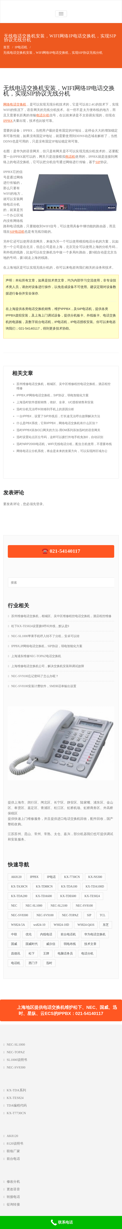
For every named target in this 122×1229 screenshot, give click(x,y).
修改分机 (13, 1181)
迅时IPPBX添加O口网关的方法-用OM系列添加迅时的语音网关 (58, 430)
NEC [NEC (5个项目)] (14, 905)
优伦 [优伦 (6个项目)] (29, 934)
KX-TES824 (15, 1098)
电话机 (70, 156)
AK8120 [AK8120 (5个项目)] (16, 877)
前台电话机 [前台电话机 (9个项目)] (68, 934)
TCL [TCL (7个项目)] (102, 915)
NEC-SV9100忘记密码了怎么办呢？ (35, 676)
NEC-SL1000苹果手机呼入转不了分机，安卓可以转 (45, 636)
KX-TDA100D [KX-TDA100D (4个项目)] (95, 886)
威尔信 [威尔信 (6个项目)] (50, 944)
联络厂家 (13, 1151)
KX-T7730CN (16, 1113)
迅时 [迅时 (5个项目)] (49, 963)
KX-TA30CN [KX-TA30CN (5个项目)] (19, 886)
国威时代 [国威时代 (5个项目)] (32, 944)
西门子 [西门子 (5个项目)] (33, 963)
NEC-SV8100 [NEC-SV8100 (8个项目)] (84, 905)
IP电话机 (21, 47)
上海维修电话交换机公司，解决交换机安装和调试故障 (47, 666)
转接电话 (13, 1197)
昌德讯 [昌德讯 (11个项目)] (15, 953)
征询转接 (13, 1204)
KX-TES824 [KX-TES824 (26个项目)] (92, 896)
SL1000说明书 (17, 1060)
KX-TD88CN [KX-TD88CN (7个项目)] (44, 886)
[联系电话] (61, 1222)
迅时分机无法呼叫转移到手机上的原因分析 (45, 409)
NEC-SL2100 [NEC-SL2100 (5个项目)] (59, 905)
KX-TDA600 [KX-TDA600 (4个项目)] (44, 896)
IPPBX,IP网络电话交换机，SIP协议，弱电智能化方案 (52, 395)
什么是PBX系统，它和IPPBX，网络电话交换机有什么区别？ (57, 423)
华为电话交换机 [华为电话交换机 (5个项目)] (95, 934)
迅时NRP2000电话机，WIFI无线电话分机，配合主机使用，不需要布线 (64, 444)
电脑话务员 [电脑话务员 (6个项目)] (65, 953)
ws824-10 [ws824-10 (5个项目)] (39, 924)
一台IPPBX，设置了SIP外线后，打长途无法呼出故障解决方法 (58, 416)
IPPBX (8, 120)
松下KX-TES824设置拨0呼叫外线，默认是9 (40, 626)
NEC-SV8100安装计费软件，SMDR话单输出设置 (43, 686)
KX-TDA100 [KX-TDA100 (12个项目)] (69, 886)
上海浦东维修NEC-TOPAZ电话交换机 (36, 656)
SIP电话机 (17, 231)
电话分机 (42, 115)
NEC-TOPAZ (16, 1052)
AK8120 (12, 1136)
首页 (6, 47)
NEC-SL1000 (16, 1044)
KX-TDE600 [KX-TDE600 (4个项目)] (68, 896)
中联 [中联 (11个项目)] (14, 934)
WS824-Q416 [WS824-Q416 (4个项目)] (85, 924)
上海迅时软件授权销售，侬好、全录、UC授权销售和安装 (55, 402)
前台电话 (13, 1158)
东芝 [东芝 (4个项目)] (106, 924)
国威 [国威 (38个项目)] (14, 944)
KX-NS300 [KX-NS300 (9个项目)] (95, 877)
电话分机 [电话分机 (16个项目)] (87, 953)
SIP (98, 162)
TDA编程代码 (17, 1105)
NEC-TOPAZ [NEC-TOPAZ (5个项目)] (70, 915)
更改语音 (13, 1189)
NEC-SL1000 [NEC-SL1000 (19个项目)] (34, 905)
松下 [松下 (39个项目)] (32, 953)
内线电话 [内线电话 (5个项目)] (46, 934)
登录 (39, 504)
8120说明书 (15, 1143)
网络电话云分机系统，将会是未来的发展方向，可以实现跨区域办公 (61, 451)
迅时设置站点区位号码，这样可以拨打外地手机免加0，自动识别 (59, 437)
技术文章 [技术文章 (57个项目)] (90, 944)
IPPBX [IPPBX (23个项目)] (34, 877)
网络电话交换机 (14, 104)
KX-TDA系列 (16, 1090)
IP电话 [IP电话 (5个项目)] (51, 877)
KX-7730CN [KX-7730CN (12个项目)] (72, 877)
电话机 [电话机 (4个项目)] (15, 963)
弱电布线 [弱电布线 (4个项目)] (70, 944)
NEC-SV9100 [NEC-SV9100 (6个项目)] (45, 915)
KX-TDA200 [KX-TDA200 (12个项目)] (19, 896)
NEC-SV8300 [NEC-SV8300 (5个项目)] (19, 915)
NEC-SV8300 (16, 1067)
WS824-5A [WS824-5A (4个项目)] (18, 924)
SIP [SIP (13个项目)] (89, 915)
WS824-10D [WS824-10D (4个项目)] (61, 924)
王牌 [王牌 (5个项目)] (46, 953)
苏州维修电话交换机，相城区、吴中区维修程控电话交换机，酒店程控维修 (61, 616)
